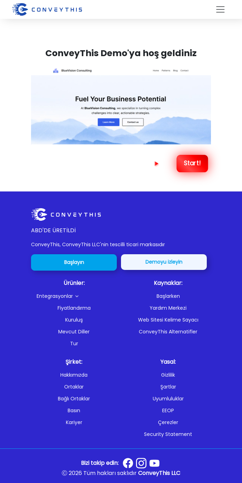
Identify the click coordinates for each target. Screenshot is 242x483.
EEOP (168, 410)
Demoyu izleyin (163, 261)
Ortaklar (74, 386)
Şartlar (168, 386)
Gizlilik (168, 374)
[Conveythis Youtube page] (154, 463)
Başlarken (168, 296)
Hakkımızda (74, 374)
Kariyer (74, 422)
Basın (74, 410)
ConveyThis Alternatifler (168, 331)
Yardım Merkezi (168, 307)
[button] (77, 296)
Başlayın (74, 262)
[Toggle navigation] (220, 9)
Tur (74, 343)
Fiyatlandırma (74, 307)
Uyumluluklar (168, 398)
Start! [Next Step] (192, 163)
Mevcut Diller (74, 331)
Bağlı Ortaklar (74, 398)
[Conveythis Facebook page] (128, 463)
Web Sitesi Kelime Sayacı (168, 319)
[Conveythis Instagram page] (141, 463)
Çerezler (168, 422)
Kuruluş (74, 319)
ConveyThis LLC (159, 473)
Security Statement (168, 434)
